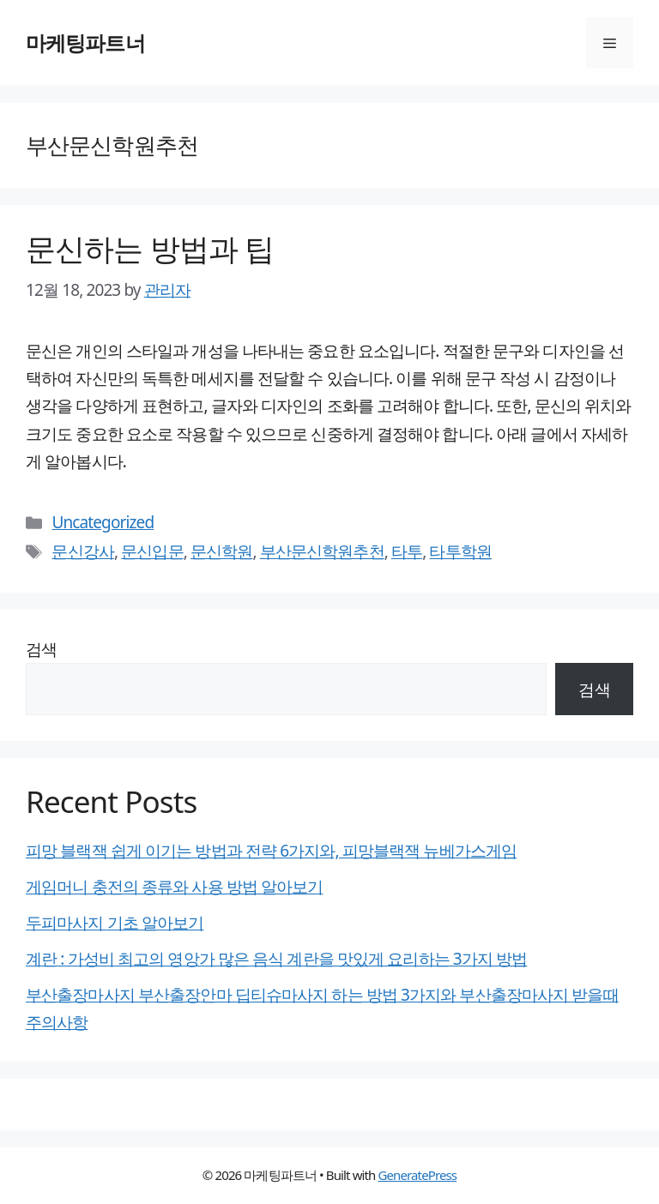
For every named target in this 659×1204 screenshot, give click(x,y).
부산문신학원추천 (322, 551)
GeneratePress (417, 1174)
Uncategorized (102, 522)
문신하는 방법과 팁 (150, 248)
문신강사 (82, 551)
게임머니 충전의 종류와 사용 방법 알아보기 (174, 887)
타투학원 (460, 551)
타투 (406, 551)
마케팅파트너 (85, 42)
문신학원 (221, 551)
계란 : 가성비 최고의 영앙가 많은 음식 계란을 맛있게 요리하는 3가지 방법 (276, 959)
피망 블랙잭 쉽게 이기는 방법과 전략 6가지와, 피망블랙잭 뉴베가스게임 (271, 851)
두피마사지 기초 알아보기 (114, 923)
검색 (41, 649)
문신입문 (152, 551)
